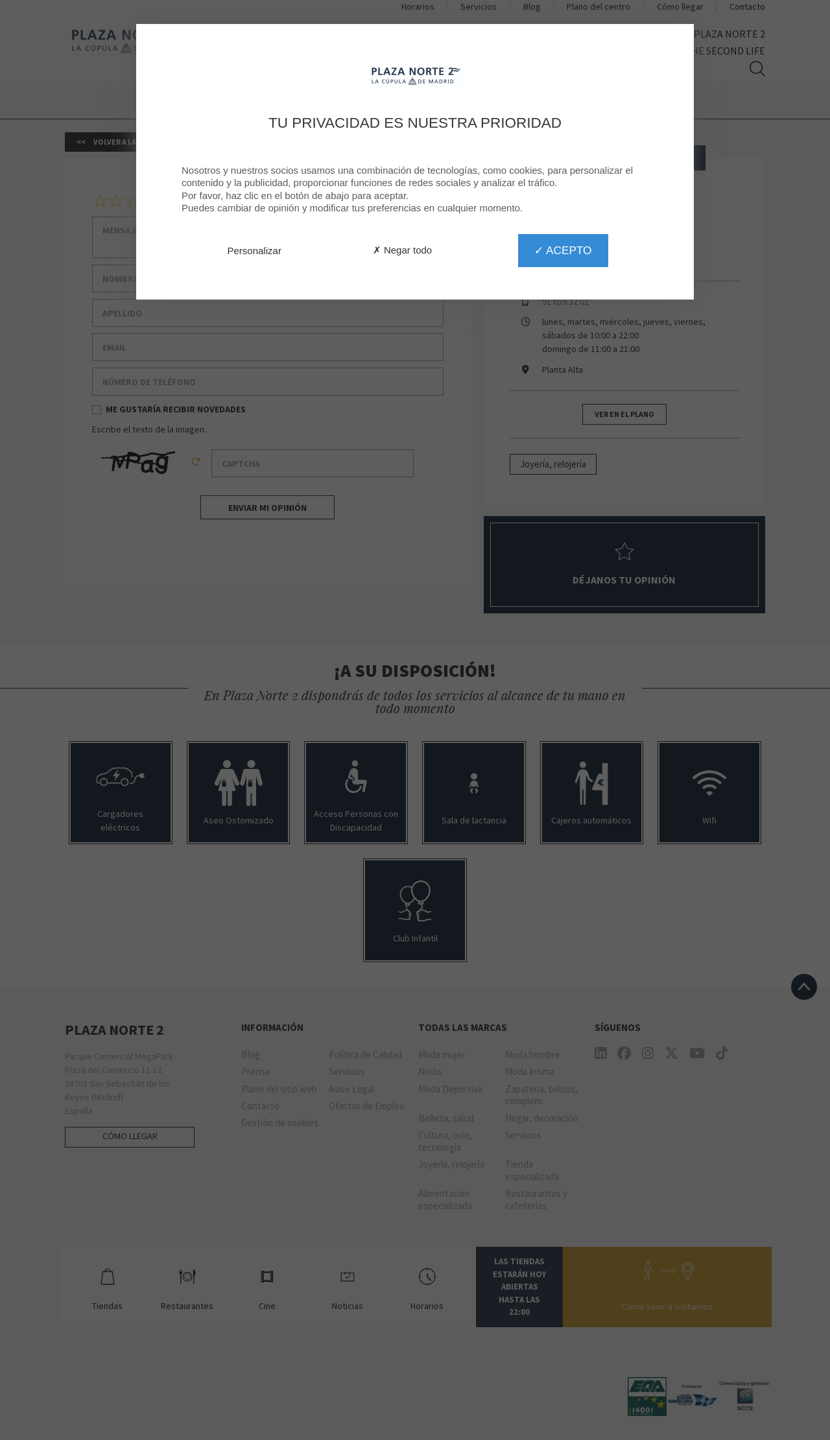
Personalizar (254, 250)
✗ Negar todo (402, 249)
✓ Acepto (562, 250)
